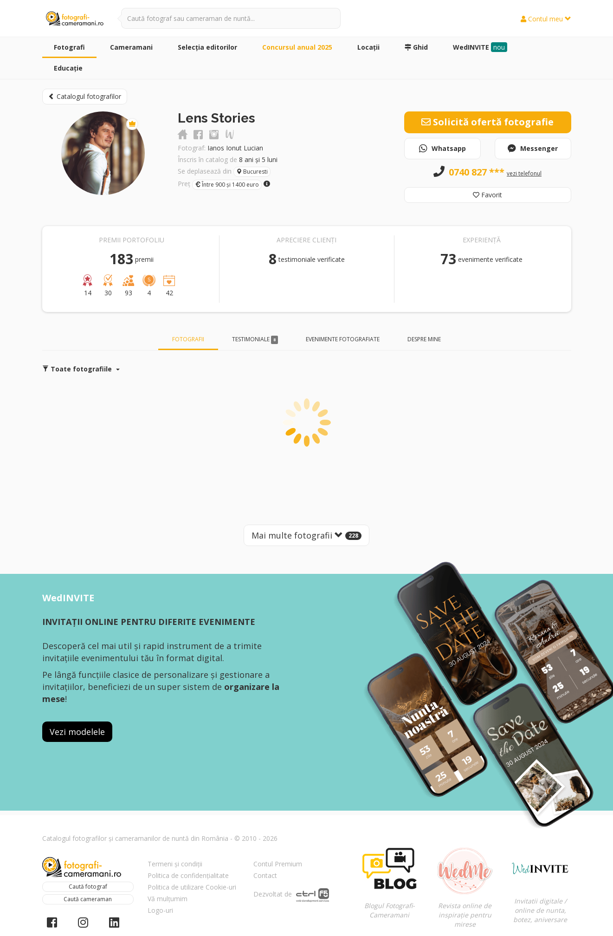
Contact (265, 875)
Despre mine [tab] (424, 339)
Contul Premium (277, 863)
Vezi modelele (77, 731)
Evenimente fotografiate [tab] (343, 339)
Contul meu (546, 18)
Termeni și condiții (175, 863)
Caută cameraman (88, 899)
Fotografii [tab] (188, 339)
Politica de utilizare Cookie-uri (192, 887)
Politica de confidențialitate (188, 875)
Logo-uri (160, 910)
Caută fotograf (88, 886)
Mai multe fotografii (306, 535)
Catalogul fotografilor (84, 96)
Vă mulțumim (167, 898)
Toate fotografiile (81, 368)
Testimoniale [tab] (255, 339)
